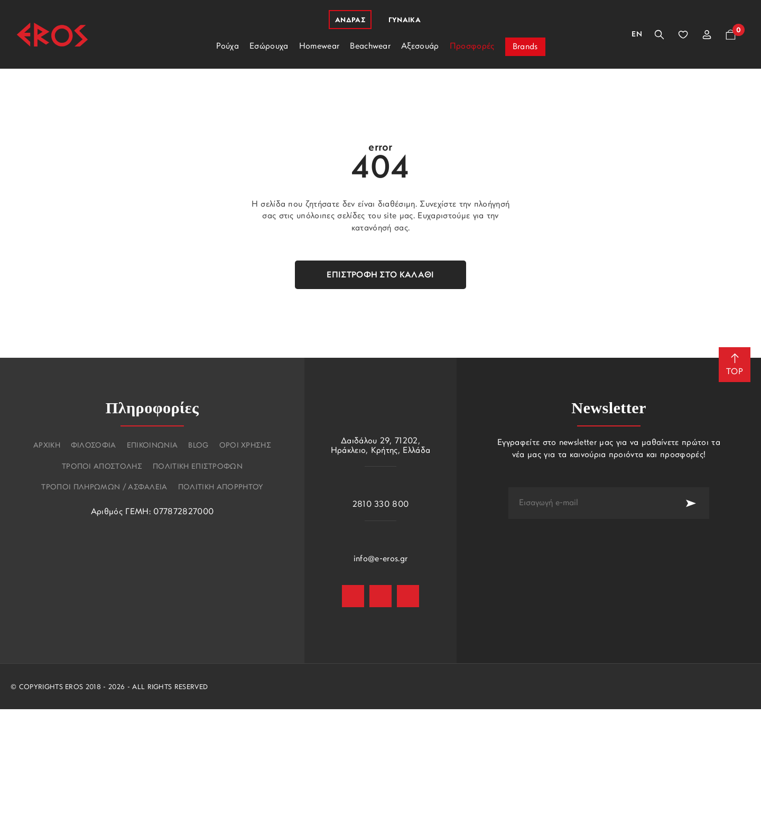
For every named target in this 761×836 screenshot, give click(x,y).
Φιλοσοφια (93, 446)
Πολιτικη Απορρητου (220, 487)
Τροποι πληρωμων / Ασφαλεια (104, 487)
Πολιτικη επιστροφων (198, 467)
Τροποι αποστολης (102, 467)
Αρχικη (46, 446)
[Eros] (52, 34)
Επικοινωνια (152, 446)
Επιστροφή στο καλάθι (380, 275)
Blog (198, 446)
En (637, 35)
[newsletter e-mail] (590, 503)
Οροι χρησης (245, 446)
